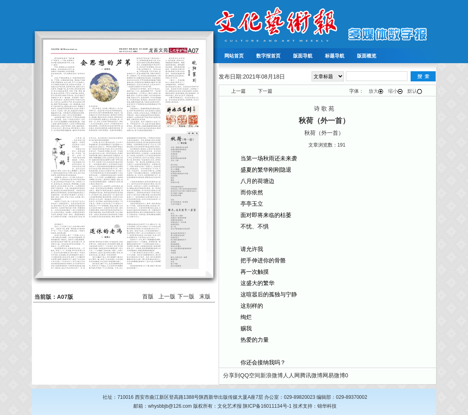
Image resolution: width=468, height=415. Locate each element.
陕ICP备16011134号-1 (267, 406)
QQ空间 (250, 375)
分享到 (231, 375)
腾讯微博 (311, 375)
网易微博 (334, 375)
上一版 (166, 296)
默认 (414, 91)
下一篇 (265, 91)
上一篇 (238, 91)
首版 (148, 296)
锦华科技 (327, 406)
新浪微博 (271, 375)
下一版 (185, 296)
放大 (376, 91)
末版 (205, 296)
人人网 (291, 375)
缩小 (395, 91)
